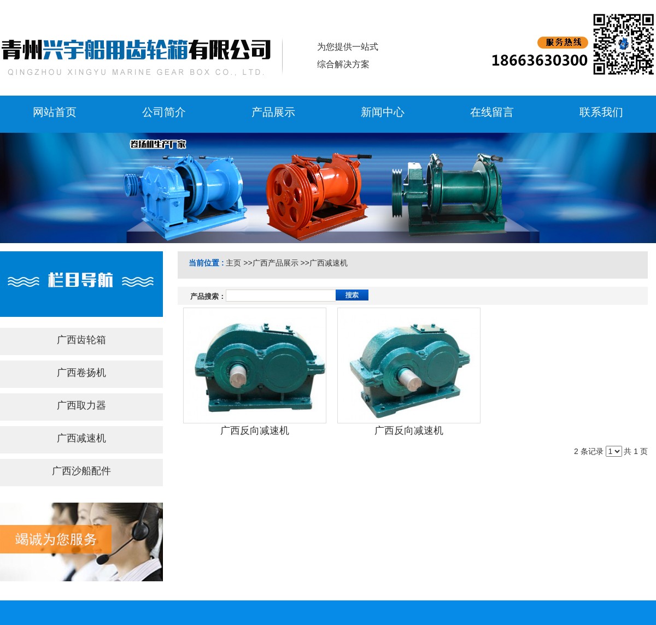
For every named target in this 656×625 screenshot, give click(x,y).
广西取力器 (81, 405)
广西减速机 (81, 438)
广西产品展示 (275, 262)
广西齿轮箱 (81, 339)
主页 (233, 262)
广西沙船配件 (81, 470)
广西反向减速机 (254, 430)
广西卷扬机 (81, 372)
